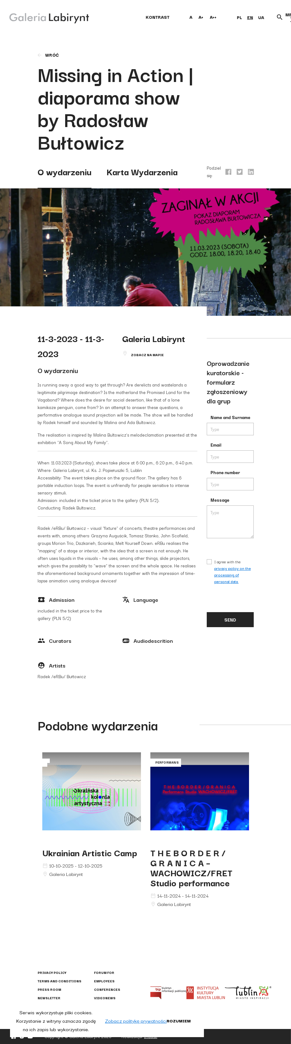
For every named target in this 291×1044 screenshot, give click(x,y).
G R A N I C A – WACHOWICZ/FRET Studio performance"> (199, 797)
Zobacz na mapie (147, 354)
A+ (201, 16)
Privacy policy (52, 972)
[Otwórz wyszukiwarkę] (279, 17)
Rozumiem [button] (179, 1020)
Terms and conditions (59, 981)
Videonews (105, 997)
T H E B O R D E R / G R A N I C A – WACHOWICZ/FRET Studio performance (191, 867)
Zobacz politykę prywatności (136, 1020)
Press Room (49, 989)
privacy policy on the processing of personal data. (232, 574)
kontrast (157, 16)
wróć (48, 54)
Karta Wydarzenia (142, 171)
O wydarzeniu (64, 171)
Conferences (107, 989)
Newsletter (49, 997)
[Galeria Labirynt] (44, 17)
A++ (213, 16)
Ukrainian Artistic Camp (89, 852)
